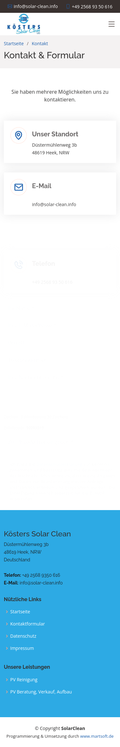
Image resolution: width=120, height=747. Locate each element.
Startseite (14, 43)
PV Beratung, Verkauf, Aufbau (41, 692)
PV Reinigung (23, 679)
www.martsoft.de (97, 736)
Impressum (22, 648)
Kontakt (40, 43)
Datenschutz (23, 636)
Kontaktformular (27, 624)
